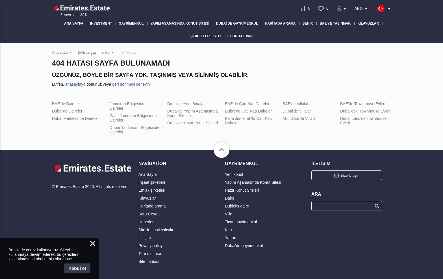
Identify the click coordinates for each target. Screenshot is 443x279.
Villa (228, 214)
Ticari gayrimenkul (241, 222)
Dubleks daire (237, 206)
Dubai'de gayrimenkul (244, 245)
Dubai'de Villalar (297, 111)
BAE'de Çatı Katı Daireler (247, 103)
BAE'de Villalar (296, 103)
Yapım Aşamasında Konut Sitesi (253, 182)
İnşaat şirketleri (151, 182)
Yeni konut (234, 174)
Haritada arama (152, 206)
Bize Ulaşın (349, 175)
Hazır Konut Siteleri (242, 190)
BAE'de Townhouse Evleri (362, 103)
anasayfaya (75, 84)
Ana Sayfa (147, 174)
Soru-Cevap (149, 214)
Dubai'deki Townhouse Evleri (365, 111)
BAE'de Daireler (66, 103)
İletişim (144, 237)
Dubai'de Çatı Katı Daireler (248, 111)
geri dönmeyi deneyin (131, 84)
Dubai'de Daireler (67, 111)
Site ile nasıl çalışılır (155, 230)
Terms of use (149, 253)
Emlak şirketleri (151, 190)
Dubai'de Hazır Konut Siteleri (192, 123)
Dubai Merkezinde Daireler (75, 118)
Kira (228, 230)
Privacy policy (150, 245)
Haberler (146, 222)
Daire (229, 198)
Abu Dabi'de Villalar (300, 118)
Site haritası (148, 261)
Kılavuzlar (147, 198)
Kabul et (77, 268)
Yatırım (231, 237)
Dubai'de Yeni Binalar (186, 103)
